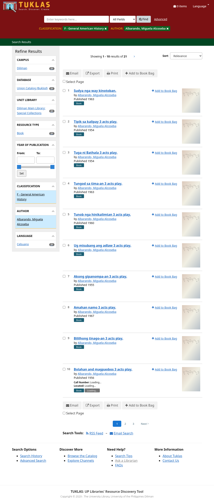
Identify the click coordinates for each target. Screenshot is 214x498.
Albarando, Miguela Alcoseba (97, 95)
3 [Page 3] (133, 424)
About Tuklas (172, 456)
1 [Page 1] (117, 424)
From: (21, 153)
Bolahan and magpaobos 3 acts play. (103, 369)
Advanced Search (33, 460)
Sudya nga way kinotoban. (95, 90)
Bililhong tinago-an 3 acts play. (98, 338)
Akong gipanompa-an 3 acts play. (100, 276)
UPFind (13, 5)
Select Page (75, 82)
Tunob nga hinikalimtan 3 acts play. (102, 214)
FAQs (119, 465)
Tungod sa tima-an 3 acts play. (98, 183)
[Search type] (123, 19)
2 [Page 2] (125, 424)
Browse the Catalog (82, 456)
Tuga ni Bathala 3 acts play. (95, 152)
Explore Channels (81, 460)
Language (201, 6)
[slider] (19, 167)
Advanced (160, 19)
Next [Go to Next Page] (145, 424)
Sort (165, 56)
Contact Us (171, 460)
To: (38, 153)
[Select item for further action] (64, 90)
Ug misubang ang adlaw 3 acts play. (102, 245)
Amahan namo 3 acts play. (95, 307)
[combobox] (76, 19)
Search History (31, 456)
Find (143, 19)
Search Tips (123, 456)
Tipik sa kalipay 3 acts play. (95, 121)
